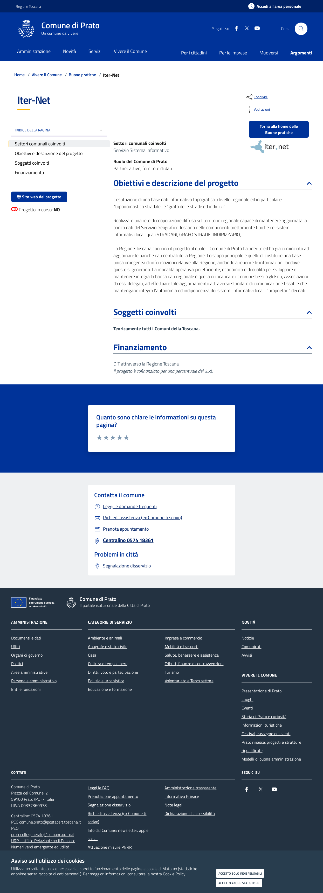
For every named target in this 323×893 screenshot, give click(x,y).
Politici (17, 663)
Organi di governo (27, 655)
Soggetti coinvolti (212, 312)
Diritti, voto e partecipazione (113, 672)
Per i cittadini (194, 52)
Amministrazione (29, 622)
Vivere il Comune (47, 75)
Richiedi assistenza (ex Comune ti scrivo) (117, 817)
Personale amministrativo (34, 681)
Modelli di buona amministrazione (271, 759)
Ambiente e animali (105, 638)
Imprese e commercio (183, 638)
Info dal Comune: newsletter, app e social (118, 834)
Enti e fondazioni (26, 689)
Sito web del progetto (39, 197)
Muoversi (268, 52)
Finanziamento (212, 347)
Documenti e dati (26, 638)
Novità (248, 622)
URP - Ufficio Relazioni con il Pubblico (43, 841)
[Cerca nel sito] (301, 29)
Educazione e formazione (110, 689)
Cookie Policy (174, 873)
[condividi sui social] (256, 97)
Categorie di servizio (110, 622)
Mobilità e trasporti (181, 646)
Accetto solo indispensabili (240, 873)
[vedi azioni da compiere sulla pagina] (258, 109)
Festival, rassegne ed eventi (266, 733)
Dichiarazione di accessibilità (189, 813)
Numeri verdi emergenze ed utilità (40, 847)
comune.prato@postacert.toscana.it (50, 822)
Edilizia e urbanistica (106, 681)
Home (19, 75)
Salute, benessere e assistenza (192, 655)
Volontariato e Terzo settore (189, 681)
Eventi (247, 708)
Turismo (172, 672)
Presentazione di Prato (261, 691)
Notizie (248, 638)
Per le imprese (233, 52)
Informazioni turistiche (262, 725)
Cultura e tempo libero (107, 663)
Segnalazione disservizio (109, 805)
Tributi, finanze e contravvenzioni (194, 663)
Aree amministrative (29, 672)
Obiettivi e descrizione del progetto (212, 183)
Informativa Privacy (181, 796)
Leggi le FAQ (98, 788)
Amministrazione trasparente (190, 788)
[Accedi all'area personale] (274, 6)
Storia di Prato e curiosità (264, 716)
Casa (92, 655)
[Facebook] (234, 28)
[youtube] (255, 28)
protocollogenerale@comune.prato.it (42, 834)
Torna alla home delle (279, 129)
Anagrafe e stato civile (107, 646)
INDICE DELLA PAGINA (59, 130)
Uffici (15, 646)
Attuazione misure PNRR (110, 847)
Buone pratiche (82, 75)
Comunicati (252, 646)
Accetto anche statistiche (238, 883)
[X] (244, 28)
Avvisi (247, 655)
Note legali (173, 805)
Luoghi (247, 699)
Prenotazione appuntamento (113, 796)
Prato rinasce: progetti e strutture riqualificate (271, 746)
